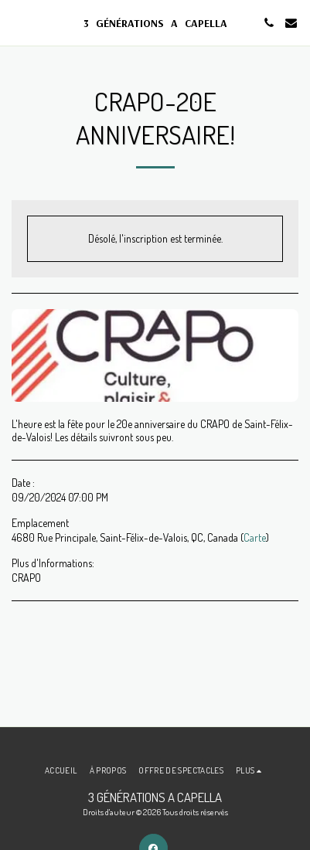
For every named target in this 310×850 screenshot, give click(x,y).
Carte (255, 537)
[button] (17, 22)
